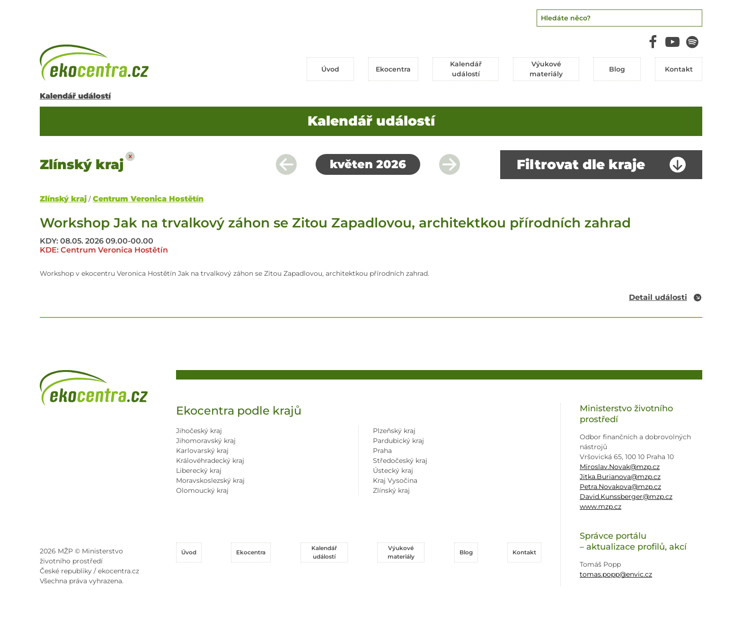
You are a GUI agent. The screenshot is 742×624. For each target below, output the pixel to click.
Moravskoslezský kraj (210, 480)
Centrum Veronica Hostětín (148, 198)
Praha (382, 450)
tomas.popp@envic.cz (616, 574)
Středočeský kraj (400, 460)
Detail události (658, 297)
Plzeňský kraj (394, 430)
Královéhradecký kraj (210, 460)
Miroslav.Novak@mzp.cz (620, 466)
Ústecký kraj (393, 470)
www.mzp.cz (600, 506)
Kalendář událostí (75, 95)
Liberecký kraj (198, 470)
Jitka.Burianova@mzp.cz (620, 476)
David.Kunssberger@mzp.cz (626, 496)
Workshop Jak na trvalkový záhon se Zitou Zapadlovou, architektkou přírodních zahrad (335, 223)
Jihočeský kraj (199, 430)
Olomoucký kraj (202, 490)
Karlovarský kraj (202, 450)
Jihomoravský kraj (206, 440)
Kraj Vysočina (395, 480)
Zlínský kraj (63, 198)
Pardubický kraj (398, 440)
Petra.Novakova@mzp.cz (620, 486)
